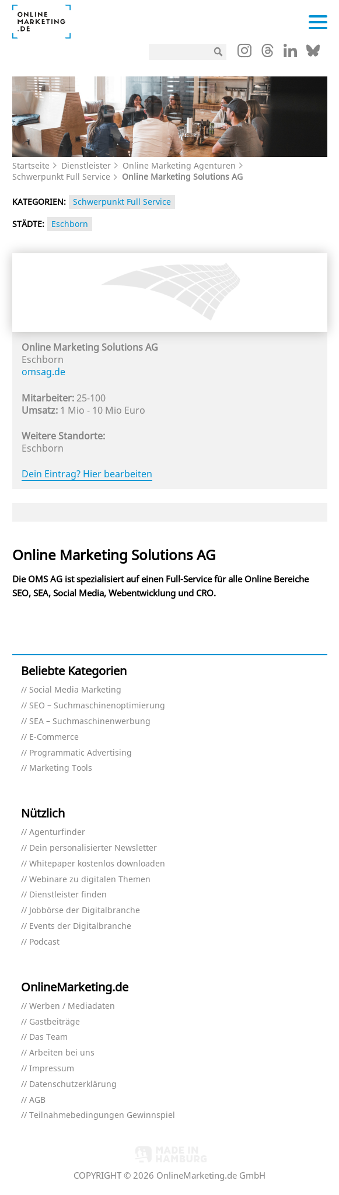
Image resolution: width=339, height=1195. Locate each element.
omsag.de (43, 371)
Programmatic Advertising (80, 753)
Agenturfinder (57, 832)
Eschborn (69, 223)
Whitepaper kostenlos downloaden (97, 864)
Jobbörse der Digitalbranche (84, 911)
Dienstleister (86, 165)
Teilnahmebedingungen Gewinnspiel (102, 1115)
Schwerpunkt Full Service (61, 176)
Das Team (48, 1037)
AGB (37, 1100)
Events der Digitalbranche (80, 926)
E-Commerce (54, 737)
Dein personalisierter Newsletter (93, 848)
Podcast (44, 942)
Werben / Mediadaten (72, 1006)
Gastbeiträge (54, 1022)
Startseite (31, 165)
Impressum (51, 1069)
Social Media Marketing (75, 690)
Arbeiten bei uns (62, 1053)
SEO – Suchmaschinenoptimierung (97, 706)
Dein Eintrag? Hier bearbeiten (87, 473)
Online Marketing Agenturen (179, 165)
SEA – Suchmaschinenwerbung (90, 721)
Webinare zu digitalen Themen (90, 880)
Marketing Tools (60, 768)
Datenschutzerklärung (73, 1084)
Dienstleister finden (68, 895)
